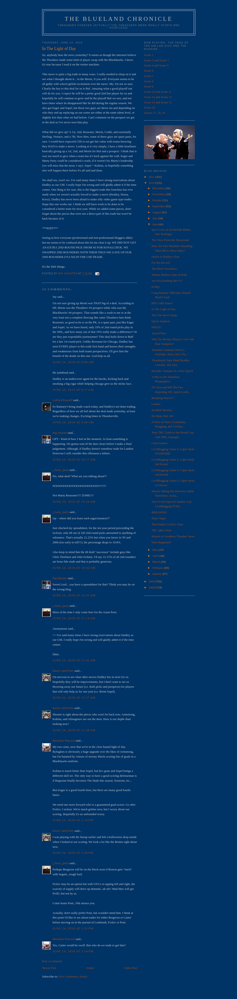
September (159, 206)
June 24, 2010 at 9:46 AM (73, 422)
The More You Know (164, 268)
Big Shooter (60, 432)
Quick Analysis (160, 321)
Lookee (155, 404)
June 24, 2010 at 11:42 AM (74, 660)
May (155, 549)
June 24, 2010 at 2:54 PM (73, 951)
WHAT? (156, 327)
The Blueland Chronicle (119, 18)
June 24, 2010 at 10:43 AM (74, 595)
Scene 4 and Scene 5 (156, 65)
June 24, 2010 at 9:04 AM (73, 362)
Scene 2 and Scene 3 (156, 60)
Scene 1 (148, 55)
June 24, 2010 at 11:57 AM (74, 697)
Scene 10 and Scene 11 (158, 91)
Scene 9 (148, 86)
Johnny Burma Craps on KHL (169, 274)
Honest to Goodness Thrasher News (173, 536)
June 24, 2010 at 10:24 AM (74, 501)
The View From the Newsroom (170, 240)
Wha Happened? (161, 542)
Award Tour (158, 333)
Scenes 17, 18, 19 (154, 112)
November (159, 194)
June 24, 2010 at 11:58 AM (74, 730)
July (155, 218)
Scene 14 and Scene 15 (158, 102)
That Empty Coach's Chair (167, 524)
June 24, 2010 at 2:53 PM (73, 928)
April (155, 555)
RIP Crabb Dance (161, 303)
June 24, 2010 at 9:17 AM (73, 389)
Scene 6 (148, 70)
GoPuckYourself (62, 400)
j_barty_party (61, 470)
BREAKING (159, 512)
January (157, 573)
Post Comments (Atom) (73, 976)
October (157, 200)
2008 (152, 587)
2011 (152, 177)
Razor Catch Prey (63, 670)
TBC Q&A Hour (161, 530)
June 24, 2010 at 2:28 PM (73, 852)
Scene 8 (148, 81)
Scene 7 (148, 76)
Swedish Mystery (161, 410)
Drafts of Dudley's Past (165, 256)
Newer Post (49, 968)
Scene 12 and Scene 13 (158, 97)
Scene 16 (149, 107)
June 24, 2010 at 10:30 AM (74, 567)
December (158, 188)
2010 (152, 183)
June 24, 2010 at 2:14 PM (73, 820)
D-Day (155, 286)
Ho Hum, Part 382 (162, 416)
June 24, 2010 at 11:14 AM (74, 618)
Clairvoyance (159, 443)
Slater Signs (158, 518)
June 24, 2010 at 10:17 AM (74, 459)
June (155, 224)
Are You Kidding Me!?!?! (166, 280)
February (158, 567)
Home (90, 968)
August (157, 212)
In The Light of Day (163, 309)
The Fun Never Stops (164, 315)
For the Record (160, 262)
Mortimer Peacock (64, 740)
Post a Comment (52, 961)
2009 (152, 581)
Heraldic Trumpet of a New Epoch (172, 371)
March (156, 561)
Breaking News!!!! (162, 398)
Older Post (130, 968)
